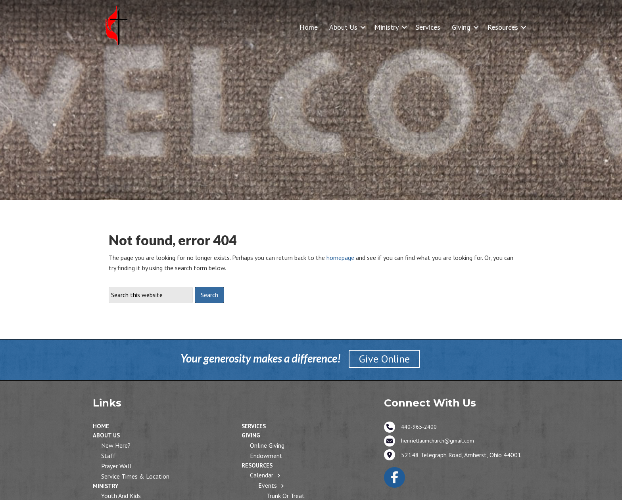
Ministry (386, 27)
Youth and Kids (121, 496)
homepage (340, 257)
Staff (108, 456)
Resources (503, 27)
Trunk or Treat (286, 496)
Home (308, 27)
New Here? (116, 445)
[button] (363, 27)
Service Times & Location (135, 476)
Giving (461, 27)
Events (267, 485)
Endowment (266, 456)
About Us (343, 27)
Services (428, 27)
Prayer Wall (116, 466)
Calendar (261, 475)
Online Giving (267, 445)
